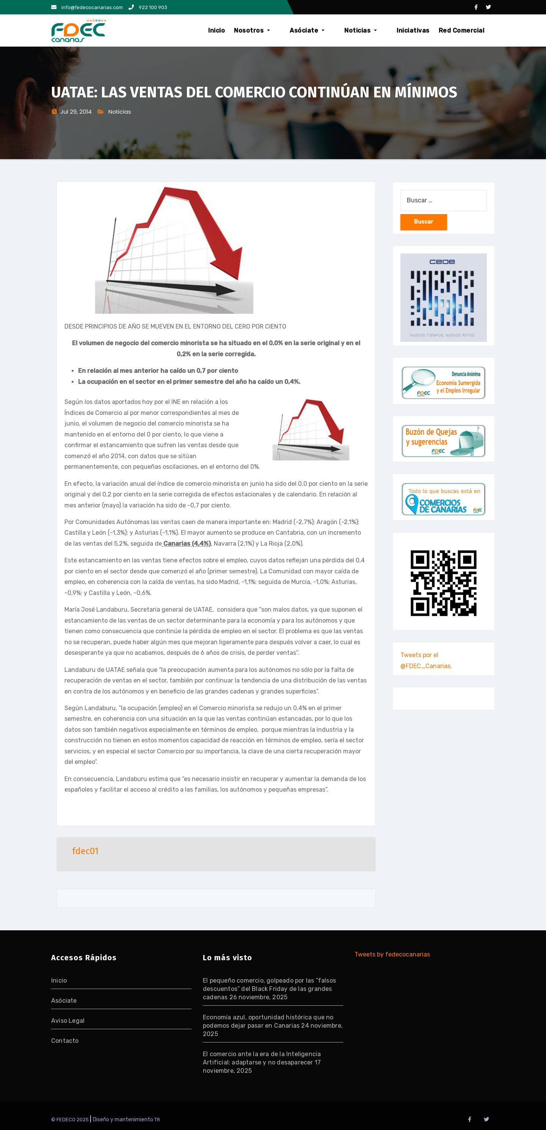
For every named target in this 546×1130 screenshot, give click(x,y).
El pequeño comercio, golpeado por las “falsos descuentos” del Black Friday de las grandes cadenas (269, 989)
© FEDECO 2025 (70, 1119)
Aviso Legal (68, 1020)
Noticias (371, 30)
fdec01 (85, 851)
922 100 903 (148, 7)
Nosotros (284, 30)
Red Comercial (462, 30)
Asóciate (328, 30)
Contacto (65, 1040)
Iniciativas (413, 30)
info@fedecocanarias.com (87, 7)
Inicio (248, 30)
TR (157, 1119)
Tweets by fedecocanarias (392, 954)
